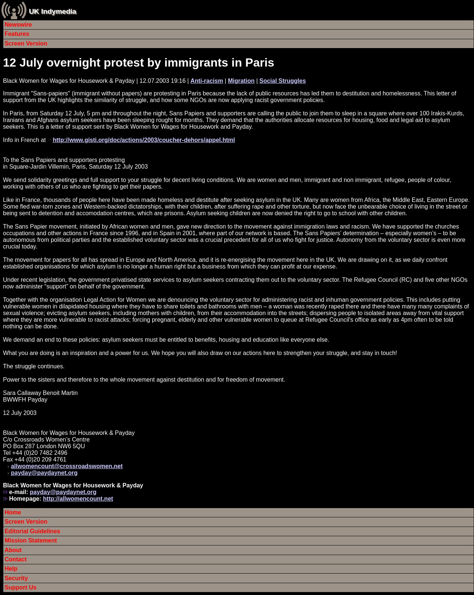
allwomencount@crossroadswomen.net (67, 466)
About (12, 550)
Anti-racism (206, 81)
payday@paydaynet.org (44, 473)
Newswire (18, 24)
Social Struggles (282, 81)
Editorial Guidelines (32, 531)
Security (16, 578)
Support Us (20, 587)
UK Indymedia (52, 11)
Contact (15, 559)
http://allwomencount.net (78, 499)
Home (12, 512)
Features (16, 34)
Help (10, 568)
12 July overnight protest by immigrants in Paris (138, 62)
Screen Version (25, 43)
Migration (241, 81)
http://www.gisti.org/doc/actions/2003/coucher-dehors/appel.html (144, 140)
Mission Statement (30, 540)
